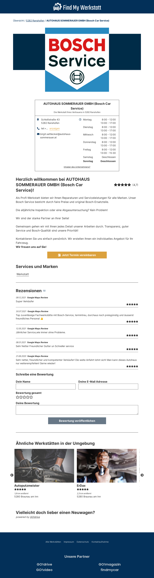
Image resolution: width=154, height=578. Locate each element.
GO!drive (35, 516)
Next (142, 475)
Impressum (69, 542)
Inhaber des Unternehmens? (77, 167)
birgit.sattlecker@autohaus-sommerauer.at (55, 136)
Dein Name (23, 381)
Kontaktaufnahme (100, 542)
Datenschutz (83, 542)
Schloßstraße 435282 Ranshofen (50, 121)
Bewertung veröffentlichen (77, 420)
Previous (12, 475)
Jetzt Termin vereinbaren (77, 255)
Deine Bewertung (27, 403)
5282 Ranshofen (35, 20)
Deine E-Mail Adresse (92, 381)
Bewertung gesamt (28, 393)
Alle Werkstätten (53, 542)
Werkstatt (22, 274)
